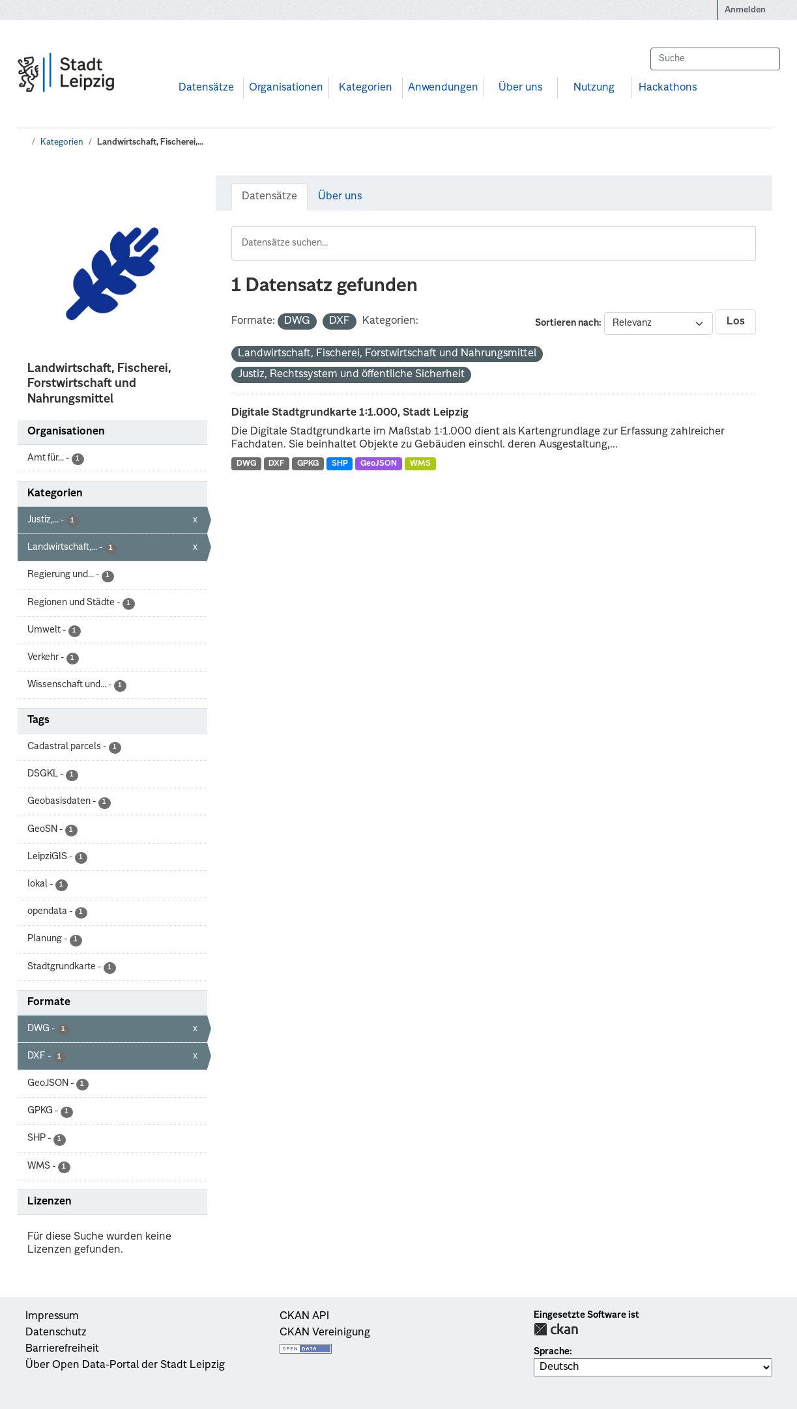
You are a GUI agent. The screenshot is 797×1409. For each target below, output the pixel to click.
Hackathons (668, 88)
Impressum (52, 1316)
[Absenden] (764, 59)
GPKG (308, 464)
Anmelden (745, 10)
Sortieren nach (567, 323)
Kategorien (365, 88)
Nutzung (594, 88)
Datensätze (206, 88)
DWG (246, 464)
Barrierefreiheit (62, 1349)
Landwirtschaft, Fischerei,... (150, 142)
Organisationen (286, 88)
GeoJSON (378, 464)
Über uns (520, 88)
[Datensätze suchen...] (714, 59)
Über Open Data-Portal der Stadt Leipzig (125, 1365)
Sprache (552, 1351)
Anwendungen (443, 88)
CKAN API (304, 1316)
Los (736, 322)
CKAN (556, 1329)
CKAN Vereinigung (325, 1333)
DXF (276, 464)
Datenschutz (56, 1333)
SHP (340, 464)
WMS (420, 464)
